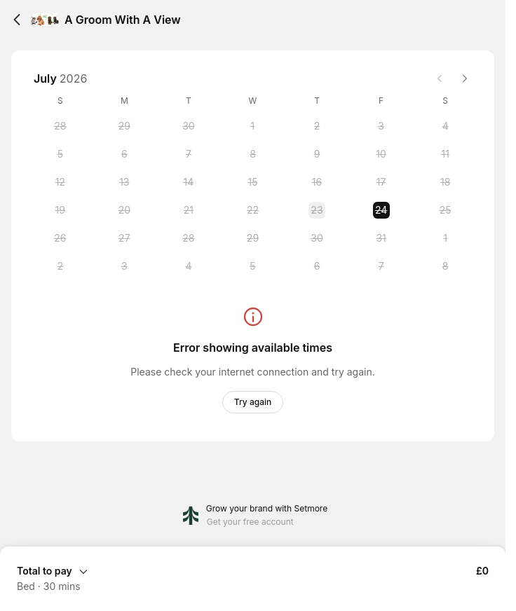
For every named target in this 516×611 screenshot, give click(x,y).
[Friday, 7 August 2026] (381, 266)
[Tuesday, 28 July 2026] (188, 238)
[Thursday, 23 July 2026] (316, 210)
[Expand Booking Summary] (253, 570)
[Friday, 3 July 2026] (381, 126)
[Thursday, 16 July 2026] (316, 182)
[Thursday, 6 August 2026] (316, 266)
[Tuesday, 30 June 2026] (188, 126)
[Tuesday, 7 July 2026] (188, 154)
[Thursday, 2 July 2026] (316, 126)
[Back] (17, 19)
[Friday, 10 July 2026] (381, 154)
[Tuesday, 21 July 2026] (188, 210)
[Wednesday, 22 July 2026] (252, 210)
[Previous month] (439, 78)
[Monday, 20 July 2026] (124, 210)
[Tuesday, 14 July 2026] (188, 182)
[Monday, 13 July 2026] (124, 182)
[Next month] (465, 78)
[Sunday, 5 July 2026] (60, 154)
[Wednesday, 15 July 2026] (252, 182)
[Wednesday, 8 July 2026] (252, 154)
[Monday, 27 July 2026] (124, 238)
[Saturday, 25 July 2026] (445, 210)
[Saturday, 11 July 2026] (445, 154)
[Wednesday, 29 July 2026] (252, 238)
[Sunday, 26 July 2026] (60, 238)
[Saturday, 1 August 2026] (445, 238)
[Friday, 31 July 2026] (381, 238)
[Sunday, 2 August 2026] (60, 266)
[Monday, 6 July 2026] (124, 154)
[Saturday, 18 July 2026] (445, 182)
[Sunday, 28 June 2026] (60, 126)
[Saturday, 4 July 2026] (445, 126)
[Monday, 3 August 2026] (124, 266)
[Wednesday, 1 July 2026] (252, 126)
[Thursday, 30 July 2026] (316, 238)
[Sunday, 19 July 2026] (60, 210)
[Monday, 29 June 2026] (124, 126)
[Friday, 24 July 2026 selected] (381, 210)
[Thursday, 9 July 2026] (316, 154)
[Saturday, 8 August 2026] (445, 266)
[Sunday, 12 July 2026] (60, 182)
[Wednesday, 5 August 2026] (252, 266)
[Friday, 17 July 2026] (381, 182)
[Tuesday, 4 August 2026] (188, 266)
